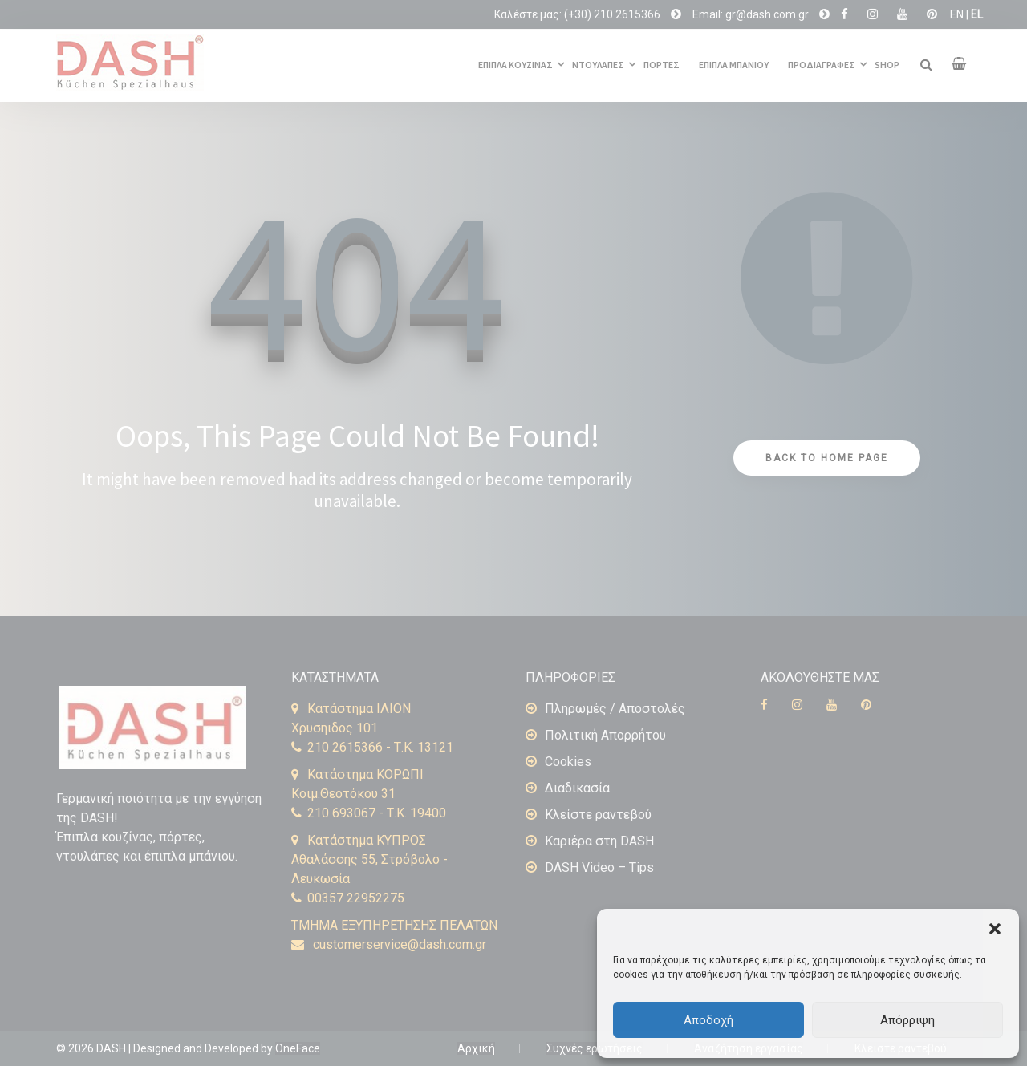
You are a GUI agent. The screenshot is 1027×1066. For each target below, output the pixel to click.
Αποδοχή (708, 1020)
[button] (995, 929)
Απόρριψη (907, 1020)
